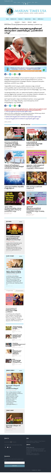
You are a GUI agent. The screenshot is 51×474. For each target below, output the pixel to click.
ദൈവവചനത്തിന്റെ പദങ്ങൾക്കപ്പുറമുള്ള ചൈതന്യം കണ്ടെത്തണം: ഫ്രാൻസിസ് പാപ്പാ (12, 146)
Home (7, 19)
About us (15, 2)
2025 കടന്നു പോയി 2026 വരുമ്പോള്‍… (34, 189)
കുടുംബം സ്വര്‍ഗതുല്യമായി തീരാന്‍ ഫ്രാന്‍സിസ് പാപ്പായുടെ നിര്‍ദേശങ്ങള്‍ (35, 168)
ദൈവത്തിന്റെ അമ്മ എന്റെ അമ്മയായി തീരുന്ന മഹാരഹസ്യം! (13, 240)
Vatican (16, 25)
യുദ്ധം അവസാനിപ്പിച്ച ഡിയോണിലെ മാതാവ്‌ (13, 273)
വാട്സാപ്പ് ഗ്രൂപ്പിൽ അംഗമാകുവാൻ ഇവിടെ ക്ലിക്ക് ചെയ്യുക (18, 113)
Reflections (41, 19)
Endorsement (29, 2)
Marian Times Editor (23, 36)
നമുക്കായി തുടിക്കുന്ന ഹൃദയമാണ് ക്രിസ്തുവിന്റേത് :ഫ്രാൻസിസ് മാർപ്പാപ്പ (14, 168)
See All (21, 223)
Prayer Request (23, 2)
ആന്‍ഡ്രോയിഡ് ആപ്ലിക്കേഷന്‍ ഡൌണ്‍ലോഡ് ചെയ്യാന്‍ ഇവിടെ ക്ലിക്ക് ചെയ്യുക (23, 118)
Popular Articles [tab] (9, 292)
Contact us (18, 2)
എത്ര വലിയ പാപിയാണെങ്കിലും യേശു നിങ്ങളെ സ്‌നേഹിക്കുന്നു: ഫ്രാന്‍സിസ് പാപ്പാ (12, 211)
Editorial (36, 2)
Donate (33, 2)
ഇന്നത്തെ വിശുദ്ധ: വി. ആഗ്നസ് (13, 428)
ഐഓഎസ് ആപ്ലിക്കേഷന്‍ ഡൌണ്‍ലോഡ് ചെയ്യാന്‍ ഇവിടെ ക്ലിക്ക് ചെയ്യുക (22, 120)
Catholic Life (13, 19)
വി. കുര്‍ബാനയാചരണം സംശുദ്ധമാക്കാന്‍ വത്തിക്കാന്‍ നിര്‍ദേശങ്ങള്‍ (17, 353)
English (34, 22)
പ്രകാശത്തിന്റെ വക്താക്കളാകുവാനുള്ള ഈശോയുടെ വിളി (34, 145)
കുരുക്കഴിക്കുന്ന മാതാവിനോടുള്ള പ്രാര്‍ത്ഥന (11, 312)
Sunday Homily (13, 392)
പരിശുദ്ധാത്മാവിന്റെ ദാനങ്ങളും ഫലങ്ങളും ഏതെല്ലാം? (17, 329)
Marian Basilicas (9, 276)
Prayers (24, 22)
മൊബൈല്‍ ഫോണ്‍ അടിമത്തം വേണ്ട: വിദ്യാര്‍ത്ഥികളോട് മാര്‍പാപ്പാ (17, 338)
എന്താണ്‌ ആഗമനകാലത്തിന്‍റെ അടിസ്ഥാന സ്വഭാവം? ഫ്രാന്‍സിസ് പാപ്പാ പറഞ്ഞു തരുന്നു (35, 211)
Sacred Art (17, 22)
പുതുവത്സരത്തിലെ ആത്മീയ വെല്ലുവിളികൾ (14, 189)
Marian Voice (28, 19)
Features (20, 19)
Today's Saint (13, 430)
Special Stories (6, 150)
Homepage (6, 25)
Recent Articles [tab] (19, 292)
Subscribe (14, 467)
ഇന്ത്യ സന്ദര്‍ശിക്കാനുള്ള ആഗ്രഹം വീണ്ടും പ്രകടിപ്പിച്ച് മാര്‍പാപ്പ (16, 363)
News (34, 19)
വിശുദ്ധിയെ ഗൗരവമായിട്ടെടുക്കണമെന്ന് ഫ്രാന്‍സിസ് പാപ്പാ (18, 346)
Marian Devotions (9, 309)
